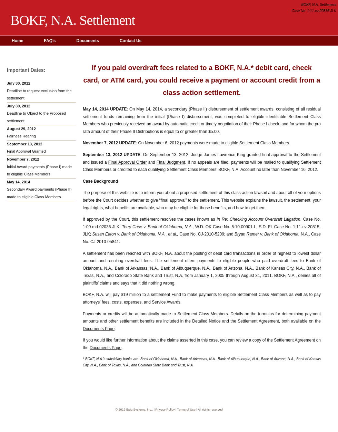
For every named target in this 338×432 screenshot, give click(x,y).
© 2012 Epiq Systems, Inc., (134, 409)
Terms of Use (186, 409)
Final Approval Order (127, 162)
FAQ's (50, 40)
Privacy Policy (165, 409)
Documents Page (99, 328)
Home (17, 40)
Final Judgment (171, 162)
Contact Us (130, 40)
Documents (88, 40)
